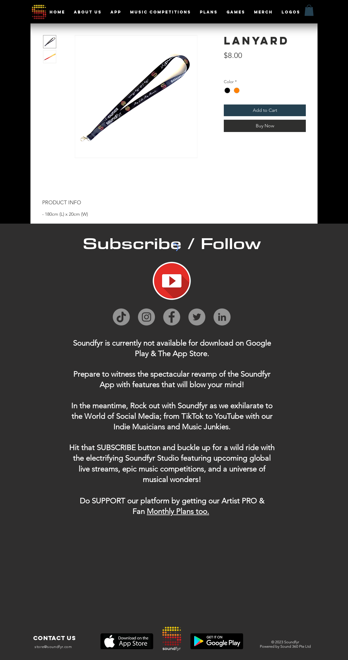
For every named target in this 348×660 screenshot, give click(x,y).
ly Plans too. (189, 511)
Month (158, 511)
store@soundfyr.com (53, 646)
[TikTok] (121, 316)
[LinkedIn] (222, 316)
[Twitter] (196, 316)
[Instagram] (146, 316)
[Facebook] (171, 316)
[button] (309, 10)
